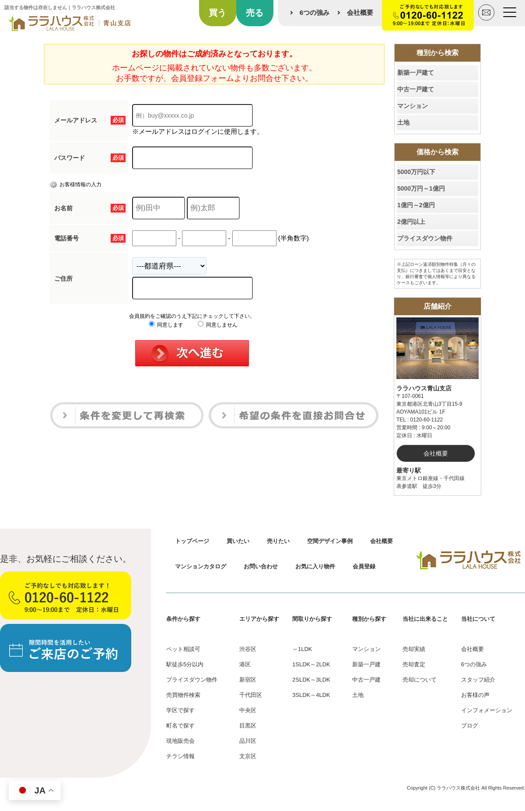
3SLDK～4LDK (311, 695)
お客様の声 (475, 695)
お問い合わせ (261, 566)
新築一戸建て (415, 72)
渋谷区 (247, 649)
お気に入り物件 (315, 566)
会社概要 (360, 12)
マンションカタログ (200, 566)
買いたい (238, 541)
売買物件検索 (183, 695)
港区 (245, 664)
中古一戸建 (366, 679)
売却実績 (413, 649)
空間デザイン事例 (330, 541)
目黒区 (247, 725)
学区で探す (180, 710)
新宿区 (247, 679)
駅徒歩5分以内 (184, 664)
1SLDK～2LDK (311, 664)
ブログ (469, 725)
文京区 (247, 756)
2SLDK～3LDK (311, 679)
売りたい (278, 541)
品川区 (247, 741)
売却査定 (413, 664)
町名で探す (180, 725)
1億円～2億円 (416, 205)
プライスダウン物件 (424, 238)
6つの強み (314, 12)
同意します (166, 325)
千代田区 (250, 695)
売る (254, 12)
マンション (412, 105)
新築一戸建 (366, 664)
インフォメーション (486, 710)
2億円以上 (411, 221)
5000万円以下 (416, 171)
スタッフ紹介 (478, 679)
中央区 (247, 710)
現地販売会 (180, 741)
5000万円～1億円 (421, 188)
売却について (419, 679)
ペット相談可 (183, 649)
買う (217, 12)
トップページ (192, 541)
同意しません (218, 325)
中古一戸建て (415, 89)
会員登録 (364, 566)
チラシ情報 (180, 756)
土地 (403, 122)
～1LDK (302, 649)
